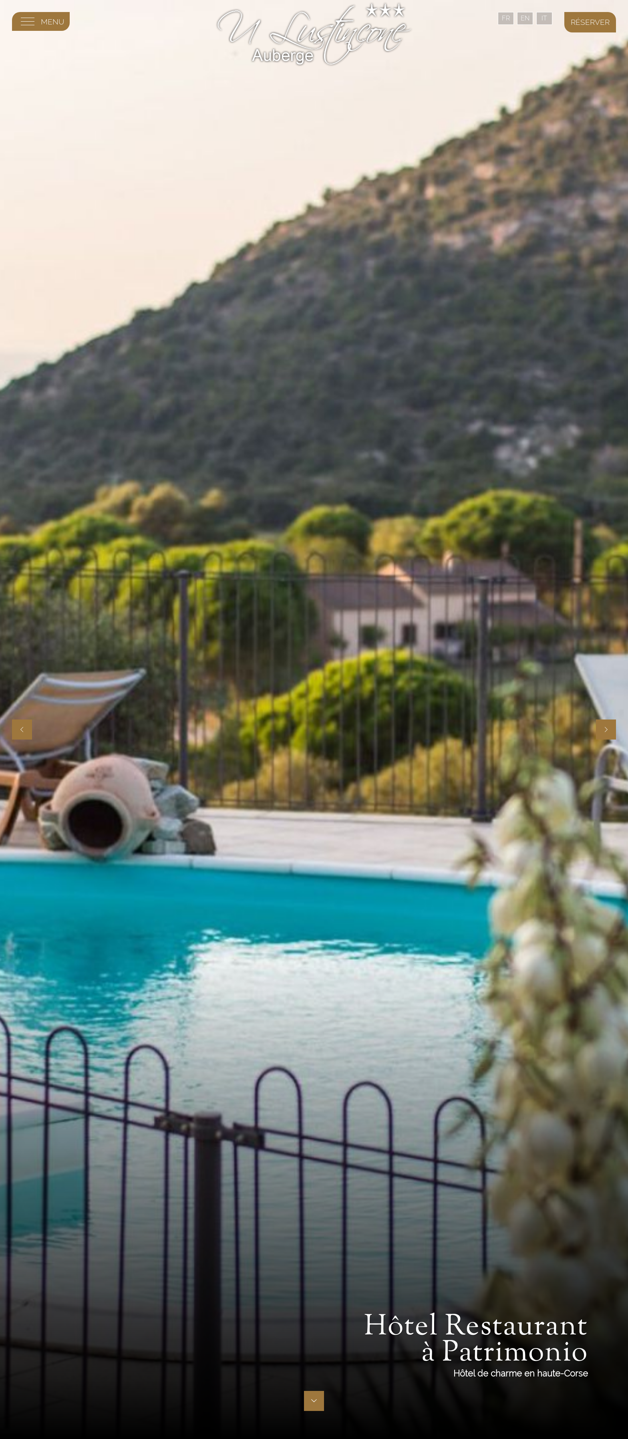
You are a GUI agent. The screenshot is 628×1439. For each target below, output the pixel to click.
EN (525, 18)
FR (506, 18)
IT (544, 18)
